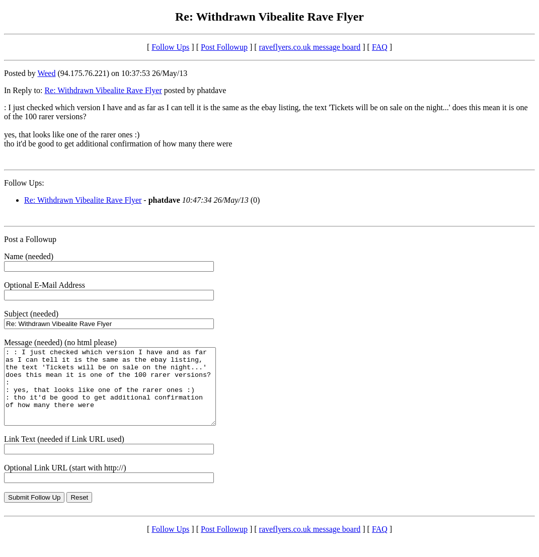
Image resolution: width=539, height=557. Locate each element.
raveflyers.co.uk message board (310, 47)
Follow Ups (170, 47)
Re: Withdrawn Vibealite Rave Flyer (103, 90)
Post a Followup (30, 239)
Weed (46, 73)
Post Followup (224, 47)
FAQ (380, 47)
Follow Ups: (24, 183)
